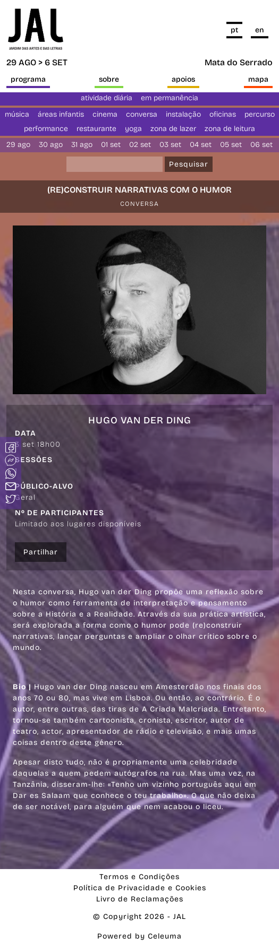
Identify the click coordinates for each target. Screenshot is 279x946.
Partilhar (40, 552)
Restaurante (96, 128)
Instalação (183, 114)
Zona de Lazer (173, 128)
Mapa (258, 79)
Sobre (109, 79)
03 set (170, 144)
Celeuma (165, 936)
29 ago (18, 144)
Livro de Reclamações (139, 899)
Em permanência (169, 97)
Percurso (259, 114)
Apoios (183, 79)
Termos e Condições (139, 876)
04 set (201, 144)
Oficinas (222, 114)
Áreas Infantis (61, 114)
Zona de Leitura (230, 128)
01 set (111, 144)
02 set (140, 144)
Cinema (104, 114)
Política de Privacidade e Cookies (139, 887)
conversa (141, 114)
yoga (133, 128)
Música (17, 114)
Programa (28, 79)
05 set (231, 144)
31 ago (81, 144)
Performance (46, 128)
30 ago (51, 144)
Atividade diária (106, 97)
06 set (261, 144)
